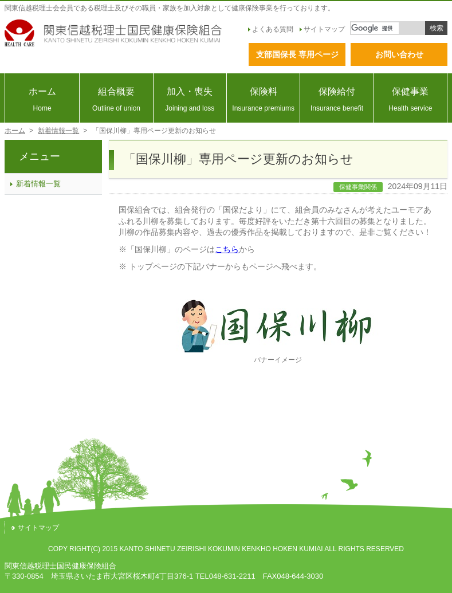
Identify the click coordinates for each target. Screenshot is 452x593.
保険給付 (336, 99)
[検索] (375, 28)
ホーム (42, 99)
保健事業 (410, 99)
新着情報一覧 (58, 131)
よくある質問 (270, 29)
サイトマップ (322, 29)
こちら (227, 249)
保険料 (263, 99)
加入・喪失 (190, 99)
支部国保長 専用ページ (297, 54)
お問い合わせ (399, 54)
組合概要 (116, 99)
